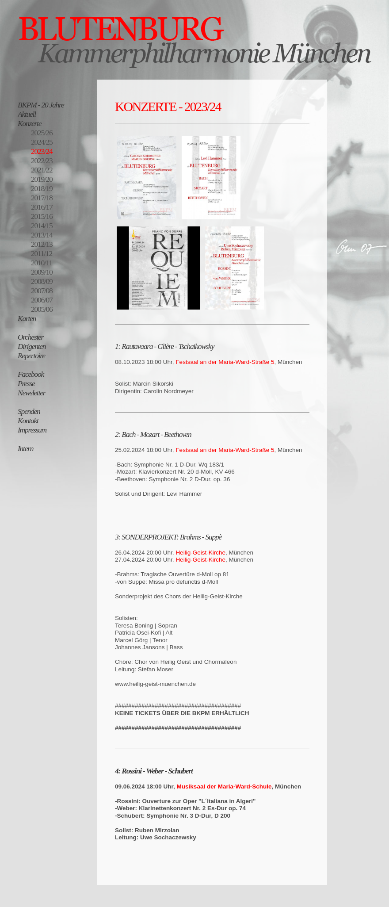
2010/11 (41, 262)
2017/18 (42, 197)
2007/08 (42, 290)
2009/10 (42, 272)
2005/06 (42, 309)
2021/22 (42, 169)
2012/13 (42, 244)
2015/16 (42, 216)
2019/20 (42, 179)
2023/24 (42, 151)
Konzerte (29, 123)
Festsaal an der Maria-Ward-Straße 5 (224, 362)
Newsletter (31, 392)
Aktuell (27, 114)
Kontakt (28, 420)
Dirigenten (32, 346)
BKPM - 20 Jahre (41, 104)
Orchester (30, 337)
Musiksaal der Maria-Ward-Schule (224, 786)
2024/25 (42, 142)
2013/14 (42, 234)
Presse (26, 383)
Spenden (29, 411)
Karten (27, 318)
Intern (25, 448)
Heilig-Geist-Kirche (200, 552)
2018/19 (42, 188)
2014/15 (42, 225)
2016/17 (42, 207)
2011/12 (41, 253)
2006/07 (42, 299)
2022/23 (42, 160)
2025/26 (42, 132)
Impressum (32, 429)
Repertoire (31, 355)
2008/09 (42, 281)
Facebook (31, 374)
